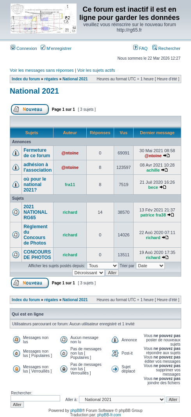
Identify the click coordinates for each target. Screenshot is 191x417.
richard (70, 212)
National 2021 (74, 79)
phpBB (76, 410)
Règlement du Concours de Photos (35, 235)
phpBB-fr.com (109, 415)
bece (153, 187)
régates (51, 79)
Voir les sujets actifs (96, 70)
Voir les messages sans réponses (42, 70)
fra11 (70, 184)
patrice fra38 (153, 215)
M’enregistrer (56, 48)
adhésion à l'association (37, 167)
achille (153, 170)
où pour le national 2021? (34, 184)
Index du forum (26, 79)
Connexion (24, 48)
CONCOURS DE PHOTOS (37, 254)
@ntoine (70, 153)
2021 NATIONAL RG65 (35, 212)
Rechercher (166, 48)
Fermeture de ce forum (36, 152)
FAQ (140, 48)
